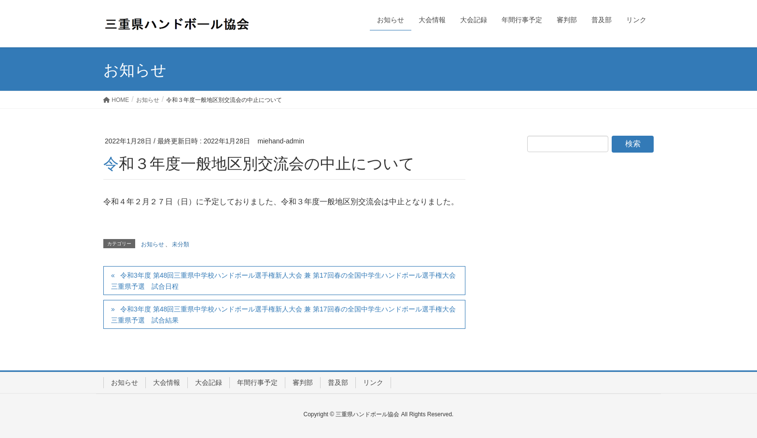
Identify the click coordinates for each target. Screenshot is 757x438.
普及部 (338, 382)
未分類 (180, 244)
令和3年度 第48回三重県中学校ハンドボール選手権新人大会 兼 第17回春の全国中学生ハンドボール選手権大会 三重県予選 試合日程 (283, 280)
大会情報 (166, 382)
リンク (373, 382)
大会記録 (208, 382)
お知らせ (446, 141)
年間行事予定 (257, 382)
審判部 (303, 382)
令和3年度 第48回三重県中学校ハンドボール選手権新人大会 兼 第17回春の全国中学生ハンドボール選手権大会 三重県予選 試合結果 (283, 314)
